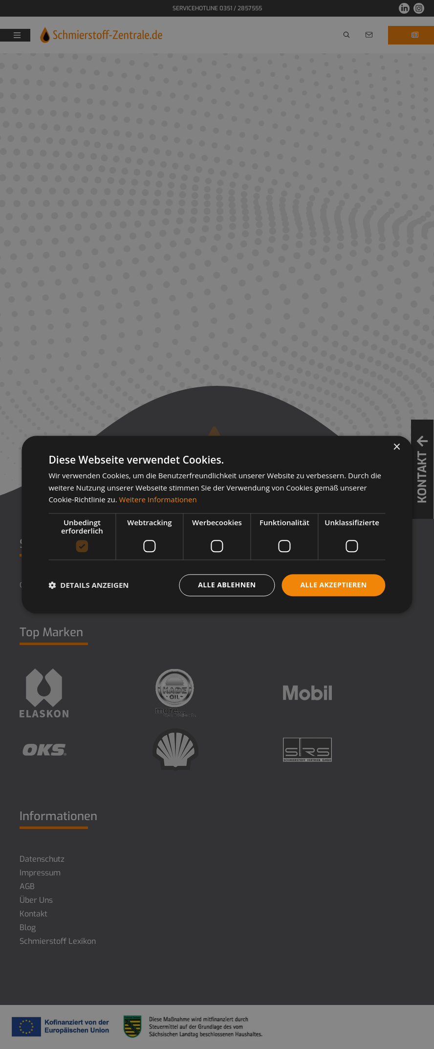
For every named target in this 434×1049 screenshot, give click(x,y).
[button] (88, 585)
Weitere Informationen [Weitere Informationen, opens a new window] (158, 500)
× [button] (396, 447)
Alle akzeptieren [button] (333, 584)
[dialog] (217, 524)
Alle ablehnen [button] (227, 584)
